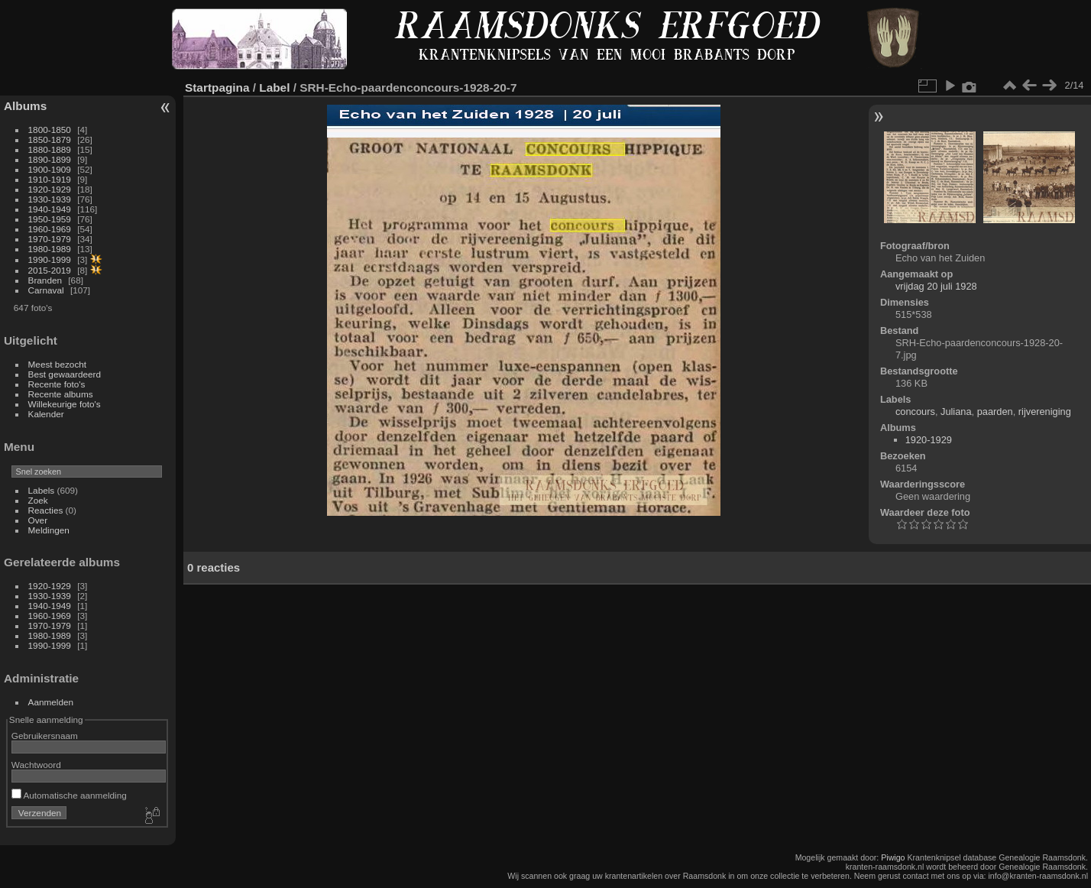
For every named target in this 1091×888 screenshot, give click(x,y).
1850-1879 (49, 139)
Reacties (45, 510)
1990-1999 (49, 259)
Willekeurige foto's (64, 404)
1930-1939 (49, 199)
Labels (41, 490)
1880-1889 (49, 149)
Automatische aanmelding (69, 795)
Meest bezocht (57, 364)
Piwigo (893, 857)
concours (915, 411)
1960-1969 (49, 229)
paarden (995, 411)
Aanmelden (51, 702)
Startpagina (217, 87)
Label (274, 87)
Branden (45, 280)
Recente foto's (57, 384)
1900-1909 (49, 169)
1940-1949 (49, 209)
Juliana (956, 411)
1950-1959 (49, 219)
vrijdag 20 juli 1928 (936, 286)
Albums (25, 105)
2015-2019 (49, 270)
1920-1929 (49, 189)
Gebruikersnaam (44, 736)
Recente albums (60, 394)
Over (38, 520)
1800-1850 (49, 129)
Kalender (46, 414)
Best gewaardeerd (65, 374)
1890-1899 (49, 159)
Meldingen (49, 530)
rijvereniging (1044, 411)
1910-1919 (49, 179)
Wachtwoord (36, 765)
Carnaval (46, 290)
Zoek (38, 500)
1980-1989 (49, 249)
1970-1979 (49, 239)
